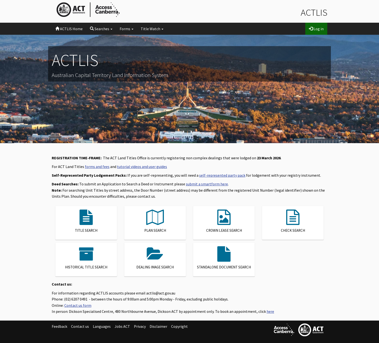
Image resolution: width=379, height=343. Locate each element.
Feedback (59, 326)
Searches (101, 28)
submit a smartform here (207, 184)
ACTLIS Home (69, 28)
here (270, 311)
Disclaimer (158, 326)
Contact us (80, 326)
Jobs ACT (122, 326)
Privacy (140, 326)
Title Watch (152, 28)
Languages (102, 326)
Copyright (179, 326)
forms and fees (97, 166)
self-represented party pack (222, 175)
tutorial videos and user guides (142, 166)
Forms (126, 28)
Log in (316, 28)
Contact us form (77, 305)
